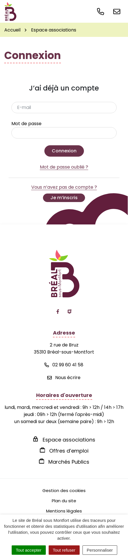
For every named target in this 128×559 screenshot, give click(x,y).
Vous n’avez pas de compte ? (64, 193)
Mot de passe (26, 123)
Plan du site (64, 501)
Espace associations (69, 439)
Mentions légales (64, 511)
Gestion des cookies (64, 490)
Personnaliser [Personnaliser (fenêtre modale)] (100, 550)
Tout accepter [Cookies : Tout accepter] (29, 550)
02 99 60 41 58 (63, 365)
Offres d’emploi (68, 450)
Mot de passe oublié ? (64, 167)
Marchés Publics (68, 461)
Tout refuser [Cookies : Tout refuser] (64, 550)
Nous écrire (63, 377)
